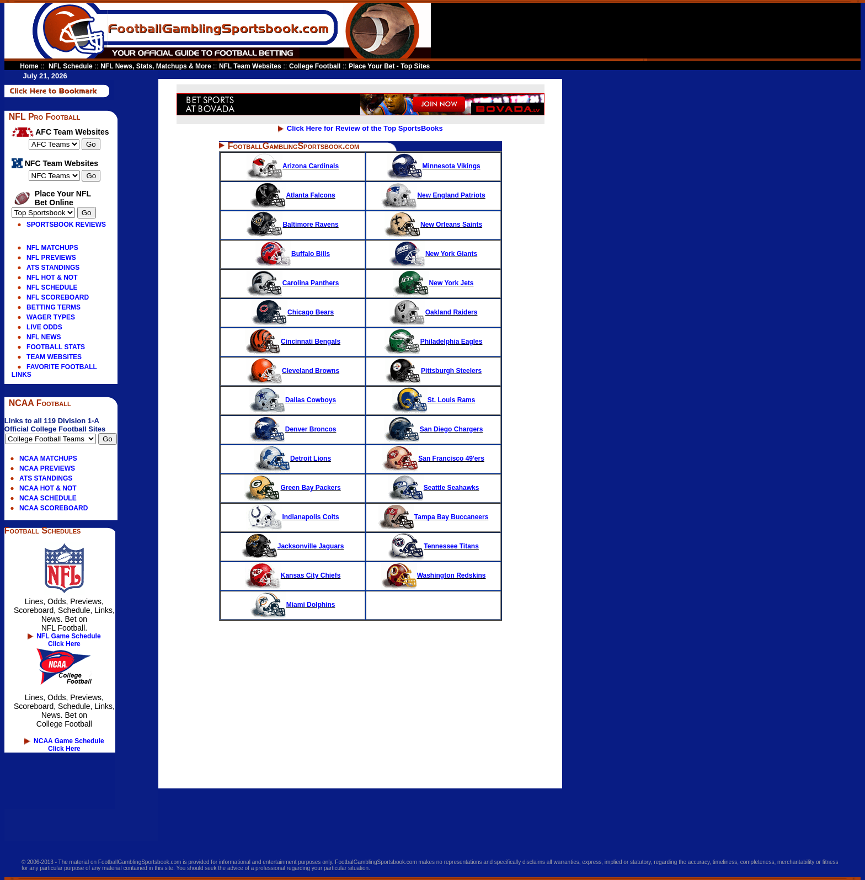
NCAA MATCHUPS (48, 458)
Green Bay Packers (292, 488)
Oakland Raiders (433, 312)
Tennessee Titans (433, 546)
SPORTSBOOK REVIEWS (66, 224)
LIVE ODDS (44, 327)
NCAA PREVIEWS (47, 468)
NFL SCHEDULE (51, 287)
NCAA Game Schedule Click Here (69, 745)
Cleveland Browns (292, 371)
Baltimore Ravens (292, 224)
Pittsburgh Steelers (433, 371)
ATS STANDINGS (52, 267)
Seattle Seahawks (433, 488)
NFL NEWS (43, 337)
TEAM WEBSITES (54, 357)
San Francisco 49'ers (433, 458)
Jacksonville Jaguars (293, 546)
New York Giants (433, 254)
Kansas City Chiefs (293, 575)
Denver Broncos (293, 429)
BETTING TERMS (53, 307)
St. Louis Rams (434, 400)
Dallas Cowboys (292, 400)
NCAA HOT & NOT (48, 488)
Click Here (64, 644)
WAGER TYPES (50, 317)
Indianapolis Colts (292, 517)
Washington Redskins (433, 575)
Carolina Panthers (293, 283)
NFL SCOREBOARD (57, 297)
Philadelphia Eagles (434, 341)
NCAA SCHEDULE (48, 498)
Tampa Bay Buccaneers (433, 517)
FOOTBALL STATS (55, 347)
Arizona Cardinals (293, 166)
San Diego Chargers (433, 429)
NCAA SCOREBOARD (53, 508)
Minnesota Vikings (433, 166)
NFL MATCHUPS (52, 248)
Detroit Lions (292, 458)
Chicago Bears (293, 312)
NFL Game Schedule (68, 636)
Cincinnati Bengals (292, 341)
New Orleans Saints (433, 224)
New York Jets (433, 283)
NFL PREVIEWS (51, 258)
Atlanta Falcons (292, 195)
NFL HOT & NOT (51, 277)
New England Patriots (433, 195)
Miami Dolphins (310, 605)
